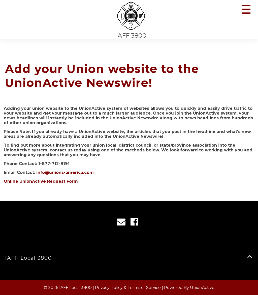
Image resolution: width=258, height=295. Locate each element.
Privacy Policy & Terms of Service (128, 287)
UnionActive (202, 287)
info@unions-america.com (65, 172)
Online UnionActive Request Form (41, 181)
